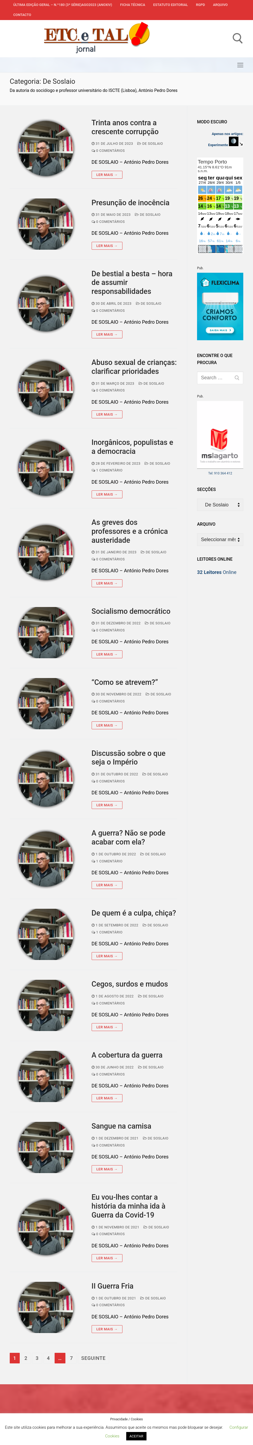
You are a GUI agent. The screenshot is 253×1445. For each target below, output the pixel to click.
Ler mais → (107, 175)
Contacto (22, 15)
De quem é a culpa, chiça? (134, 913)
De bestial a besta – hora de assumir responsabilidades (132, 282)
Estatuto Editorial (170, 5)
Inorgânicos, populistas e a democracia (132, 447)
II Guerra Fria (113, 1286)
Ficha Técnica (132, 5)
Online (217, 572)
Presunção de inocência (130, 202)
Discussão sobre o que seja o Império (129, 758)
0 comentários (108, 151)
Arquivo (220, 5)
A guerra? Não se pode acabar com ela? (128, 837)
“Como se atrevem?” (125, 682)
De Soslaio (150, 144)
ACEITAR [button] (136, 1436)
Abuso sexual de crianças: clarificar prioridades (134, 367)
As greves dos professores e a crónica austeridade (130, 531)
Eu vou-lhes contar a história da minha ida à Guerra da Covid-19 (129, 1206)
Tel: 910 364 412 (220, 473)
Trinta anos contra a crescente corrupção (125, 127)
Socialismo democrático (131, 611)
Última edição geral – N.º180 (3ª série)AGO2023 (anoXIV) (62, 5)
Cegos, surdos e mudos (130, 984)
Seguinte (93, 1358)
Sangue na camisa (121, 1126)
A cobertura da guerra (127, 1055)
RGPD (200, 5)
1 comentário (107, 470)
